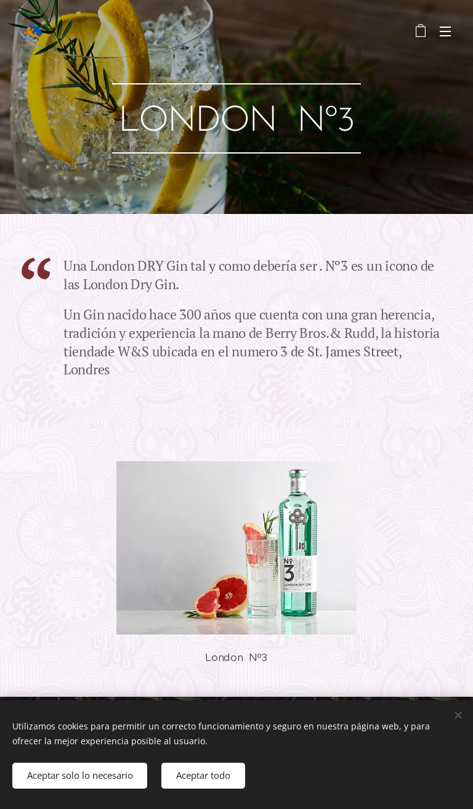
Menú (445, 31)
